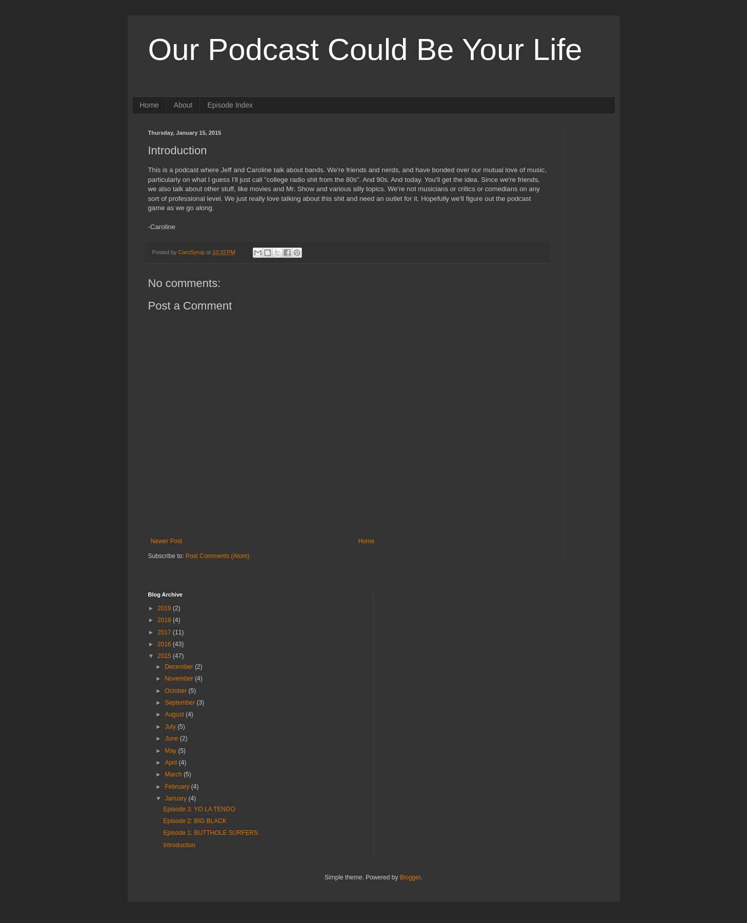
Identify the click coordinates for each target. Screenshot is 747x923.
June (172, 738)
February (178, 786)
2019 (165, 608)
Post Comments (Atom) (218, 556)
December (180, 666)
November (180, 678)
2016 (165, 644)
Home (149, 105)
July (171, 726)
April (171, 762)
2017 (165, 632)
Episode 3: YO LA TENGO (199, 809)
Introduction (179, 845)
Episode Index (230, 105)
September (180, 702)
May (171, 750)
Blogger (410, 877)
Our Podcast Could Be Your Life (365, 49)
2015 (165, 656)
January (176, 798)
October (176, 690)
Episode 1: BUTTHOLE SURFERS (210, 832)
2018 (165, 620)
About (183, 105)
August (175, 714)
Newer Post (167, 541)
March (174, 774)
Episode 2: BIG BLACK (194, 821)
